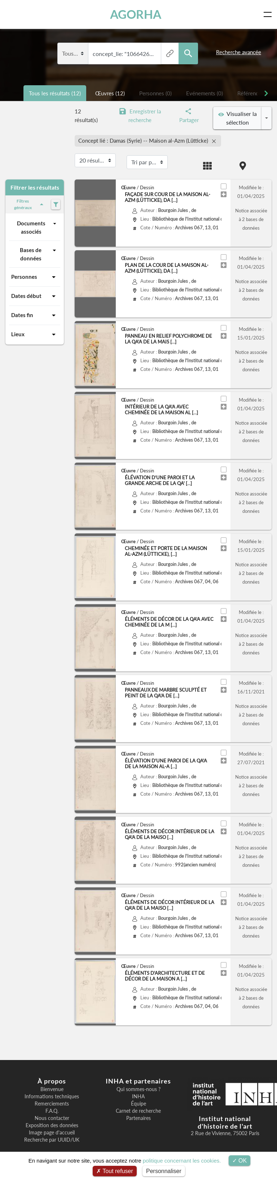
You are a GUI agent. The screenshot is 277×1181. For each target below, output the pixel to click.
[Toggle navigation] (269, 14)
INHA (138, 1096)
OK (239, 1161)
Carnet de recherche (138, 1111)
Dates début (34, 296)
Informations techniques (52, 1096)
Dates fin (34, 315)
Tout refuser (114, 1171)
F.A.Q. (51, 1111)
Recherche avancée (238, 52)
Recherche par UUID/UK (51, 1140)
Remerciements (52, 1104)
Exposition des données (52, 1125)
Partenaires (138, 1118)
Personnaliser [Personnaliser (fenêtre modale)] (163, 1171)
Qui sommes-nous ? (138, 1089)
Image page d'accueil (52, 1132)
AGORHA (136, 14)
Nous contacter (52, 1118)
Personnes (34, 277)
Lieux (34, 334)
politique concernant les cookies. (182, 1161)
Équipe (138, 1104)
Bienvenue (51, 1089)
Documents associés (37, 227)
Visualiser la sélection (237, 118)
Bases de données (39, 253)
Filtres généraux (30, 204)
